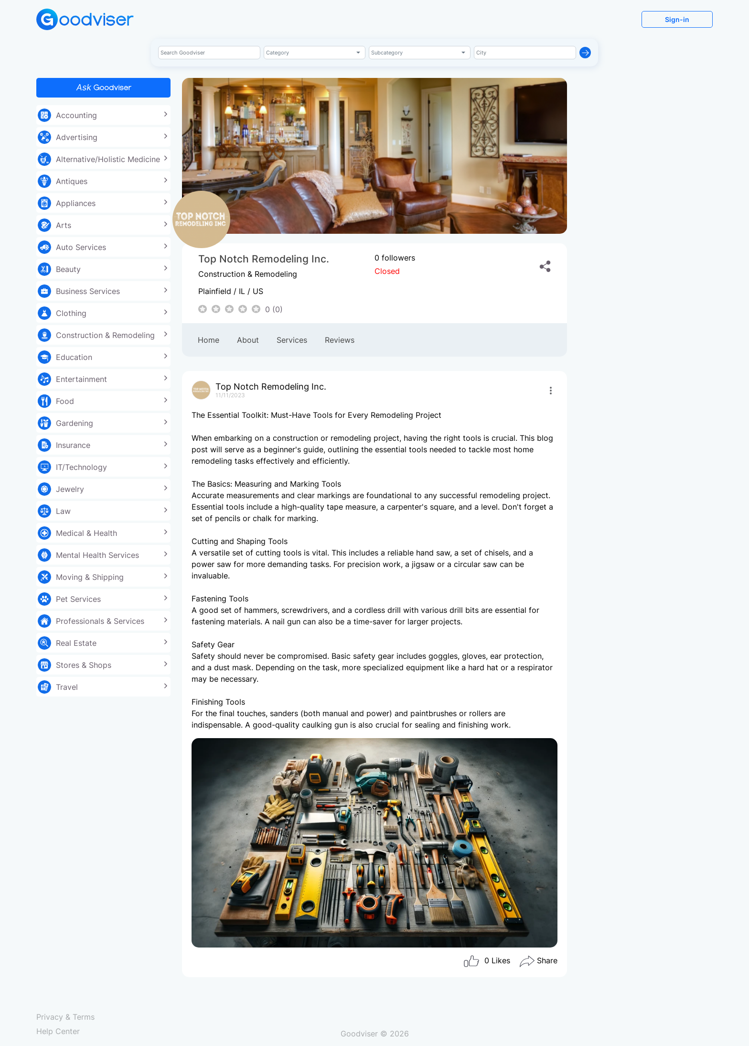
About (248, 340)
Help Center (58, 1031)
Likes (486, 961)
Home (208, 340)
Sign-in (677, 19)
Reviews (339, 340)
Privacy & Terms (65, 1017)
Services (292, 340)
